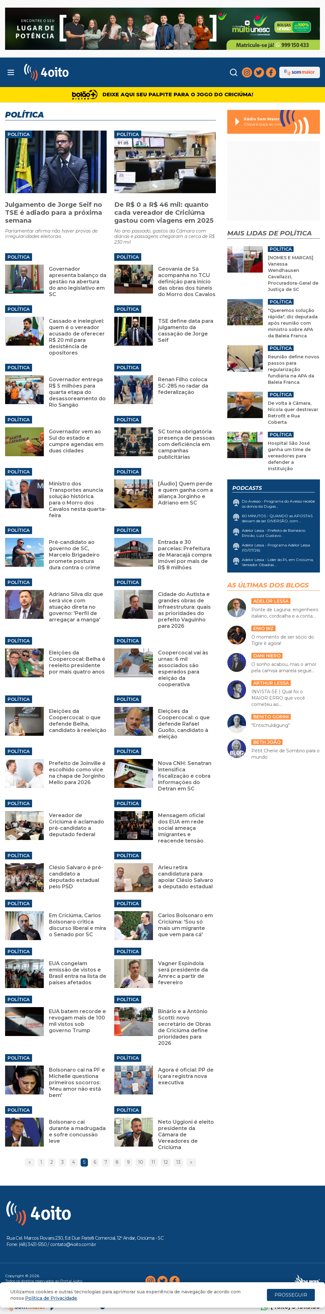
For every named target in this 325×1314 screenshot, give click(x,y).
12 (165, 1162)
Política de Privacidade (51, 1298)
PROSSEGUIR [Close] (291, 1295)
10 (140, 1162)
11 (153, 1162)
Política (19, 134)
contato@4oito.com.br (73, 1244)
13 (178, 1162)
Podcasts (247, 488)
